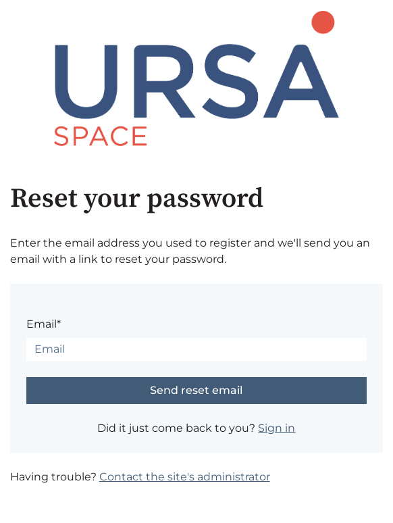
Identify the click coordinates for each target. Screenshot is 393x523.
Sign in (276, 428)
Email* (43, 324)
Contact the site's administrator (184, 476)
